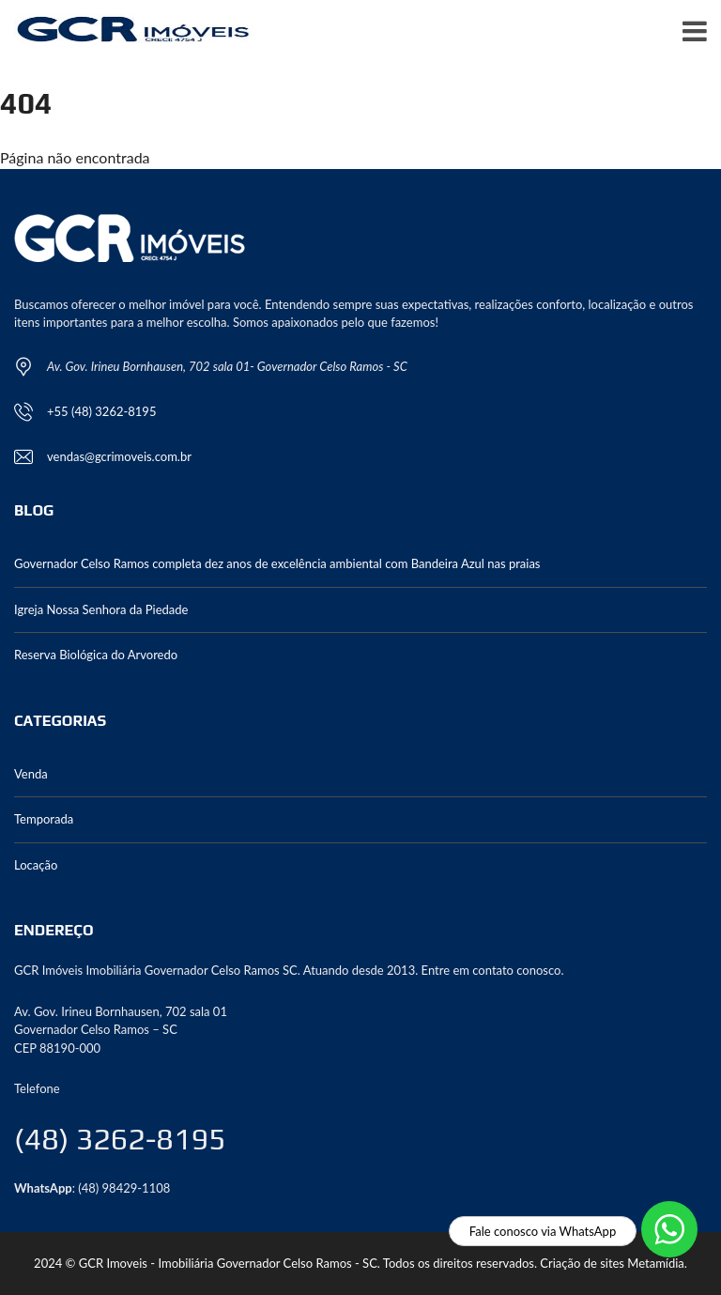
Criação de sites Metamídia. (613, 1263)
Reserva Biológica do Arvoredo (95, 654)
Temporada (43, 818)
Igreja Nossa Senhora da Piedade (101, 609)
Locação (35, 864)
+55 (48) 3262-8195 (101, 411)
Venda (31, 773)
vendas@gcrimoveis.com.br (119, 456)
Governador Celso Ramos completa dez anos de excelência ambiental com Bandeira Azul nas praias (277, 563)
